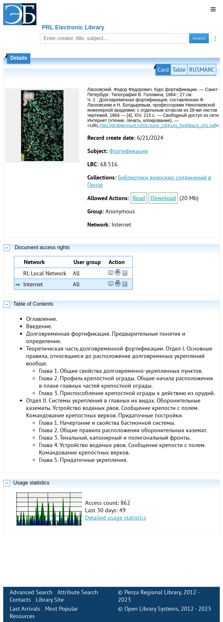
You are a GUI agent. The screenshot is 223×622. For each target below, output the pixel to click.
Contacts (20, 599)
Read (139, 198)
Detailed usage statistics (115, 517)
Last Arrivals (25, 608)
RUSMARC (201, 69)
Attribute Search (77, 592)
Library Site (50, 599)
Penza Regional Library (152, 592)
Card (163, 69)
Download (163, 198)
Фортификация (128, 151)
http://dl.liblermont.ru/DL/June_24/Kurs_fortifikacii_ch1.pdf (158, 125)
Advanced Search (31, 592)
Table (179, 69)
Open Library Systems (151, 608)
